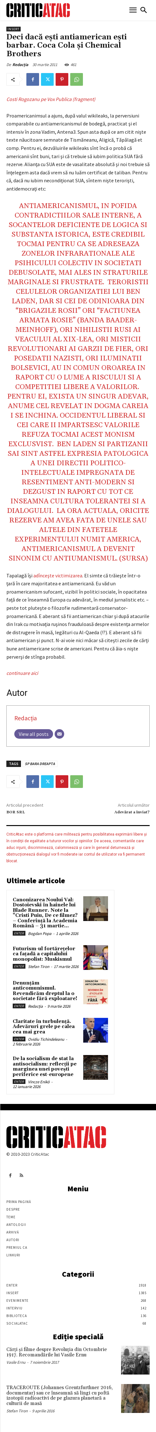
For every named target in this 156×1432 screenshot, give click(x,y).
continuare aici (22, 673)
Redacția (20, 64)
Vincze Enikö (39, 1082)
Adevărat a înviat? (132, 812)
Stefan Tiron (38, 966)
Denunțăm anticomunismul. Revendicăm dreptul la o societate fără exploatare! (45, 991)
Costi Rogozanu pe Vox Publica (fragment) (50, 99)
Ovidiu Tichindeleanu (46, 1039)
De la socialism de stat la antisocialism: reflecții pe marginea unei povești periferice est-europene (45, 1067)
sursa (133, 558)
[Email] (59, 734)
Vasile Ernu (15, 1362)
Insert (13, 29)
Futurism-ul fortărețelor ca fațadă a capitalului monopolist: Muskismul (44, 954)
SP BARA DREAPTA (40, 763)
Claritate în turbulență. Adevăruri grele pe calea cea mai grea (44, 1027)
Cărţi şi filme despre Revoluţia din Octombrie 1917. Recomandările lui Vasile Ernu (56, 1352)
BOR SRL (15, 812)
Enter (19, 933)
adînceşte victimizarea (57, 575)
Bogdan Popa (39, 933)
